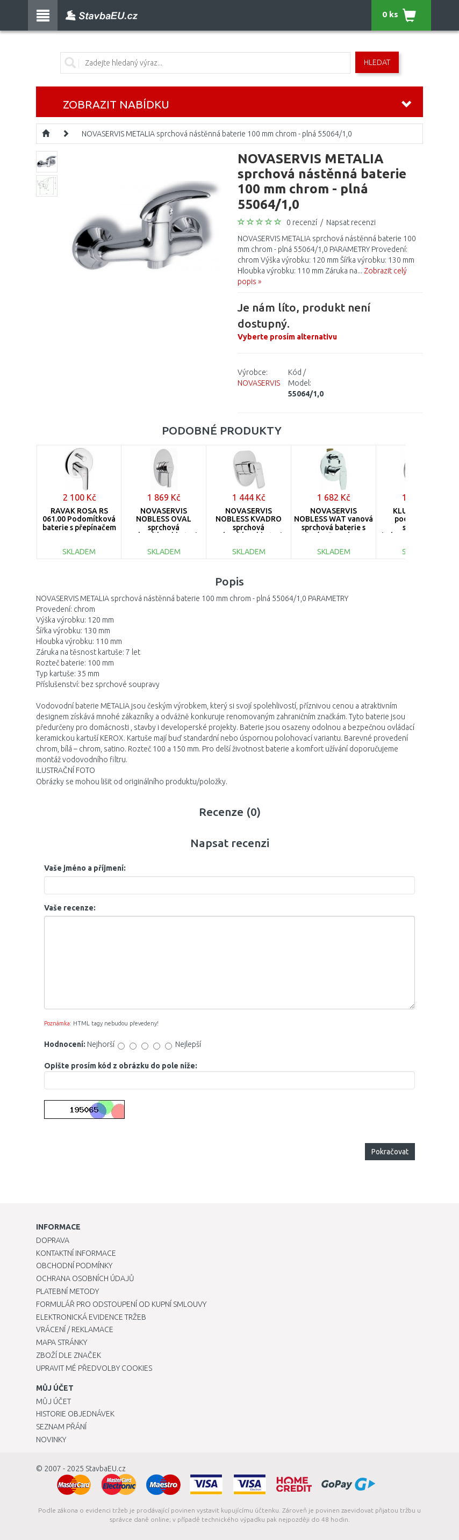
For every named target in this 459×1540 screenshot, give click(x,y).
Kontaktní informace (76, 1253)
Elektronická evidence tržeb (91, 1317)
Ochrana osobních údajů (85, 1278)
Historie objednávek (75, 1413)
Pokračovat (389, 1151)
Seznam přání (61, 1426)
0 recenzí (301, 222)
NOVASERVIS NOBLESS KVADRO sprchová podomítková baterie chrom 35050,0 (248, 527)
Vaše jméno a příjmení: (85, 868)
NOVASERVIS (259, 383)
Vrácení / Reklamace (74, 1329)
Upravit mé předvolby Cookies (94, 1368)
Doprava (52, 1240)
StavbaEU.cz (105, 1468)
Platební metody (67, 1291)
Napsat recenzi (351, 222)
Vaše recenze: (70, 907)
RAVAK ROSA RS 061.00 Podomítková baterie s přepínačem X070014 (79, 523)
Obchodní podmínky (74, 1265)
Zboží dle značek (68, 1355)
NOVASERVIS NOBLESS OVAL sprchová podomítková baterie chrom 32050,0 (164, 527)
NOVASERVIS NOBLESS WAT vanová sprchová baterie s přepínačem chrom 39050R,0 (333, 527)
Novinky (51, 1439)
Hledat (377, 62)
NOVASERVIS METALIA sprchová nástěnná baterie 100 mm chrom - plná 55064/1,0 (217, 133)
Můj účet (53, 1401)
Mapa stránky (61, 1342)
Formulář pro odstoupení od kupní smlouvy (121, 1304)
